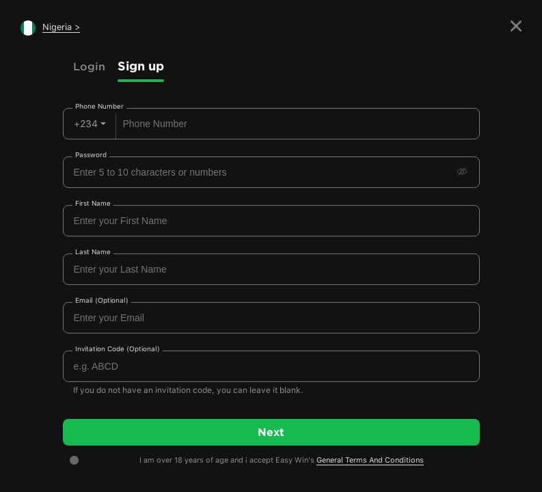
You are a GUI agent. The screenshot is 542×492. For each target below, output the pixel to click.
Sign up (141, 66)
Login (89, 66)
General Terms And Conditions (370, 460)
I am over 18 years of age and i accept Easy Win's (281, 460)
